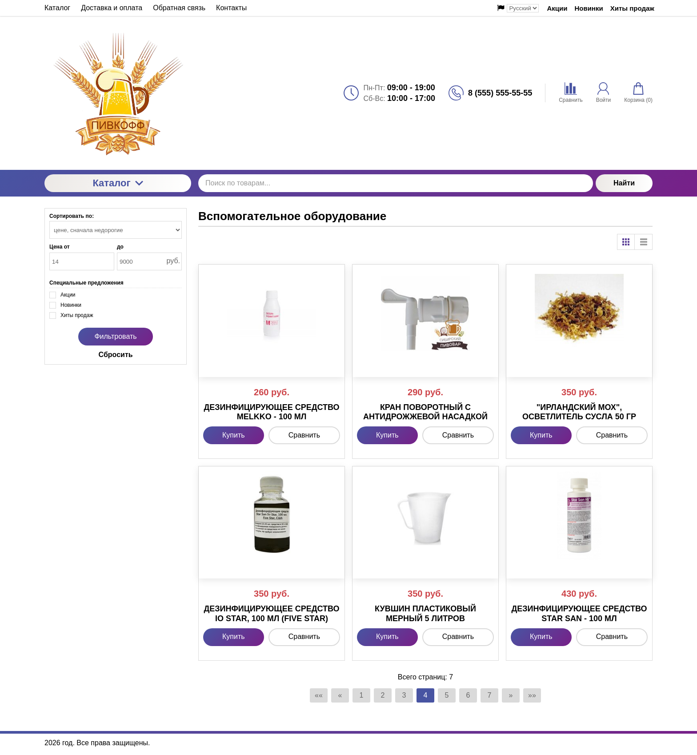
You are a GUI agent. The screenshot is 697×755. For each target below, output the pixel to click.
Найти (624, 183)
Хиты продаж (632, 8)
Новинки (589, 8)
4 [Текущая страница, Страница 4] (426, 695)
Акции (557, 8)
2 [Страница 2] (383, 695)
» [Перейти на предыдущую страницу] (511, 695)
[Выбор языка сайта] (523, 8)
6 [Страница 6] (468, 695)
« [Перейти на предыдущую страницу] (340, 695)
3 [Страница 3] (404, 695)
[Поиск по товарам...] (395, 183)
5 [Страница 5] (447, 695)
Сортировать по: (71, 216)
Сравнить (304, 435)
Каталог (117, 183)
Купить (233, 435)
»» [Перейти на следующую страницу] (532, 695)
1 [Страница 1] (362, 695)
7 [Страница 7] (490, 695)
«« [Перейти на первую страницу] (319, 695)
